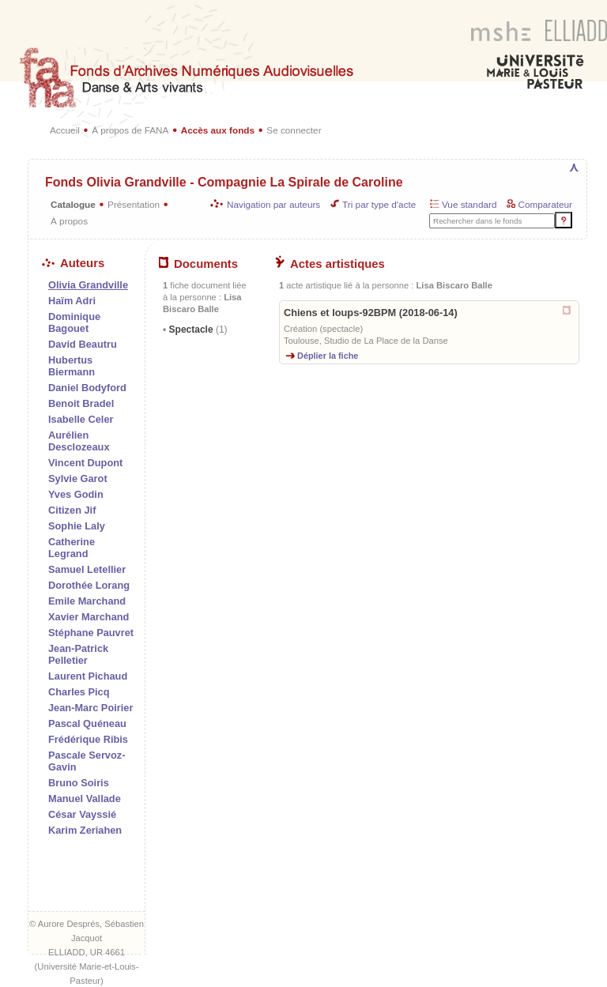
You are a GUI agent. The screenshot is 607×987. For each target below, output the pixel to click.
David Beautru (82, 344)
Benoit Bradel (81, 403)
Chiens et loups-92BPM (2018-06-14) (371, 312)
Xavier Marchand (88, 617)
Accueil (65, 130)
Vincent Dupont (85, 463)
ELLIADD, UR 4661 (86, 952)
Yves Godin (76, 494)
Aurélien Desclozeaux (79, 441)
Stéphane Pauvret (91, 633)
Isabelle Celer (81, 419)
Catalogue (73, 204)
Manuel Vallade (84, 798)
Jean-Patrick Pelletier (78, 654)
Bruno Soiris (78, 783)
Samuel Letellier (87, 569)
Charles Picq (79, 692)
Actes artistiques (330, 264)
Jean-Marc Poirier (90, 708)
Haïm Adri (72, 301)
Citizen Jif (72, 510)
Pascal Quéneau (87, 723)
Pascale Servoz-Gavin (86, 761)
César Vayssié (82, 814)
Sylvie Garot (77, 478)
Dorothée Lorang (89, 585)
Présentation (133, 204)
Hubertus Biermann (71, 366)
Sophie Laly (76, 526)
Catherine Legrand (71, 547)
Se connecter (293, 130)
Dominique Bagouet (74, 322)
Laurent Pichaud (87, 676)
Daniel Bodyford (87, 388)
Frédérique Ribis (88, 739)
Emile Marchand (87, 601)
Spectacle (196, 329)
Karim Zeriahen (85, 830)
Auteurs (73, 263)
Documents (198, 264)
